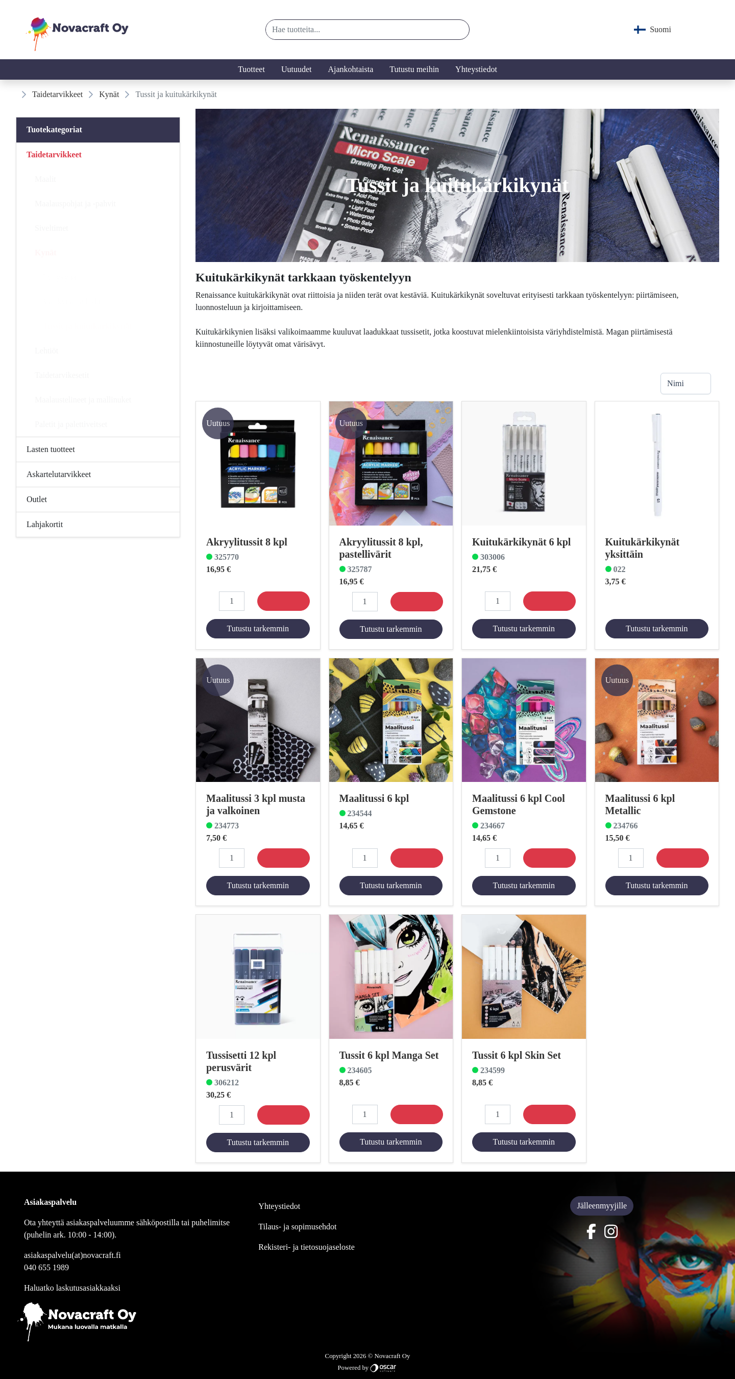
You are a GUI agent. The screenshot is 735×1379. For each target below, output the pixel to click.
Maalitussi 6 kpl (374, 798)
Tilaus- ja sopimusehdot (297, 1226)
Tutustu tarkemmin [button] (258, 628)
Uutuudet (296, 69)
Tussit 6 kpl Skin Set (516, 1054)
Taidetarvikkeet (57, 94)
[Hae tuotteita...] (356, 29)
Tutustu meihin (414, 69)
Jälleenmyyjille (602, 1205)
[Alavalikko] (168, 154)
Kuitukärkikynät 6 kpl (521, 541)
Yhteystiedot (476, 69)
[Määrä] (231, 601)
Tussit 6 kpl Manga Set (389, 1054)
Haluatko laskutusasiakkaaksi (72, 1287)
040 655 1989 (46, 1267)
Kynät (109, 94)
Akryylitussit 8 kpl (246, 541)
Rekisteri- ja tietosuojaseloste (306, 1247)
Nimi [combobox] (675, 383)
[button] (457, 29)
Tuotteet (251, 69)
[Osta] (283, 601)
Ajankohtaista (350, 69)
